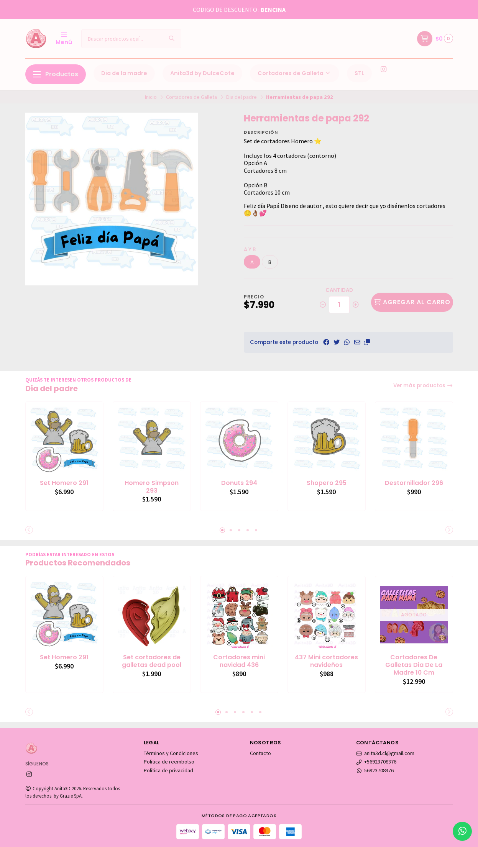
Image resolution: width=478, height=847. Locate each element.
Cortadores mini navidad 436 (239, 661)
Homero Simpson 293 (152, 487)
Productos (55, 74)
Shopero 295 (327, 483)
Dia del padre (241, 96)
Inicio (151, 96)
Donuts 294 (239, 483)
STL (359, 73)
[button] (367, 342)
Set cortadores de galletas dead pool (151, 661)
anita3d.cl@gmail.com (385, 753)
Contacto (260, 753)
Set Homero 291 (64, 483)
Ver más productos (423, 385)
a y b (250, 249)
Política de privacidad (168, 770)
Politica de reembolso (169, 761)
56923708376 (375, 770)
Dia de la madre (124, 73)
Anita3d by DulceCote (202, 73)
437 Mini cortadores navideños (326, 661)
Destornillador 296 (414, 483)
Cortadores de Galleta (295, 73)
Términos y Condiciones (171, 753)
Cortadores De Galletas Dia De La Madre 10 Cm (413, 665)
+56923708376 (376, 761)
